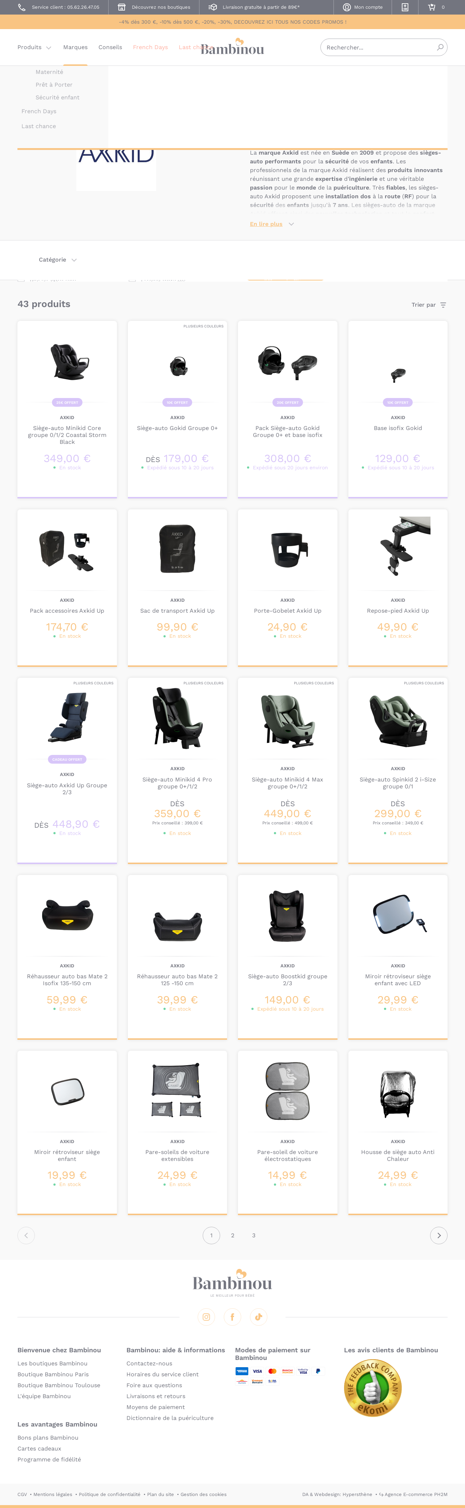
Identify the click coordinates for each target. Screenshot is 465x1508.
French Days (150, 48)
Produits (29, 48)
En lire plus (266, 223)
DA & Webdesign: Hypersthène (337, 1494)
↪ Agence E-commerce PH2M (413, 1494)
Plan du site (160, 1494)
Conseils (110, 48)
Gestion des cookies (204, 1494)
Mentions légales (52, 1494)
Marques (75, 48)
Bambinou (232, 48)
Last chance (196, 48)
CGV (22, 1494)
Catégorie (52, 259)
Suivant (439, 1235)
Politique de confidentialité (110, 1494)
